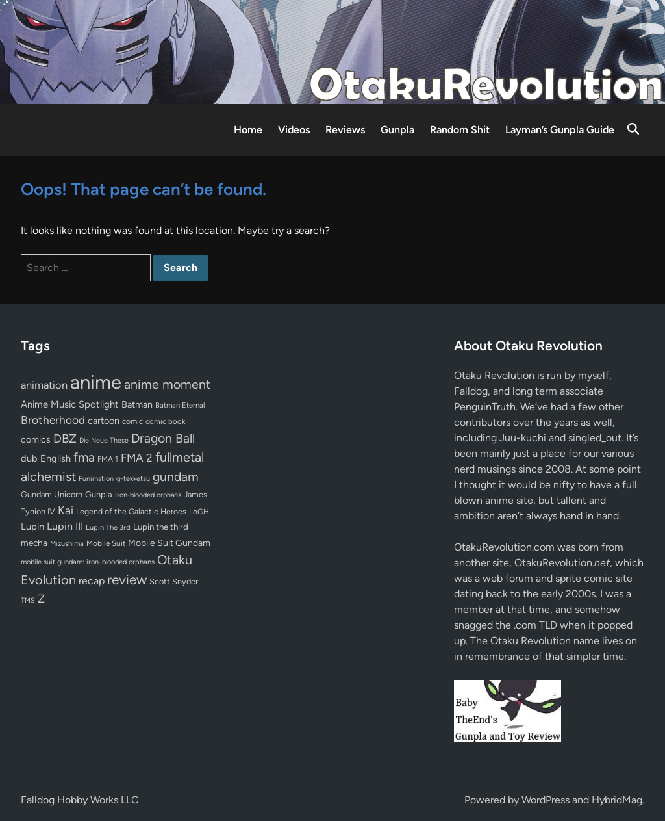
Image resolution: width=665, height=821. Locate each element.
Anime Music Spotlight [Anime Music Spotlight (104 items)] (70, 404)
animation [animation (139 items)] (44, 384)
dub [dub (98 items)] (29, 458)
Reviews (345, 130)
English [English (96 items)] (55, 458)
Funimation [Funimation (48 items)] (96, 479)
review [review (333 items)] (127, 579)
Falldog (471, 391)
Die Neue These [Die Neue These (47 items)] (104, 440)
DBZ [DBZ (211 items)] (65, 438)
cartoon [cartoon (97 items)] (103, 420)
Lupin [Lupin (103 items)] (32, 526)
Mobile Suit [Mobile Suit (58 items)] (105, 543)
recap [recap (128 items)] (92, 581)
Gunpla (397, 130)
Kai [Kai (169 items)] (65, 510)
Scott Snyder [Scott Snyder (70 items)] (173, 581)
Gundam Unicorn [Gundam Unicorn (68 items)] (51, 494)
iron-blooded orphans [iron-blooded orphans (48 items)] (148, 495)
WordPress (545, 800)
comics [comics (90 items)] (36, 439)
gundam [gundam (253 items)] (176, 476)
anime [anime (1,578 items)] (95, 382)
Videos (294, 130)
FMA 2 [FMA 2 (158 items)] (137, 457)
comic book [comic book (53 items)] (165, 421)
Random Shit (460, 130)
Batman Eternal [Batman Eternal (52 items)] (180, 405)
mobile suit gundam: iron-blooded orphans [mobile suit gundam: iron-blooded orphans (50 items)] (88, 562)
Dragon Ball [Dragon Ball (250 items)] (163, 438)
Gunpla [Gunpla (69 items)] (98, 494)
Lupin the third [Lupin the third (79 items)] (160, 526)
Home (248, 130)
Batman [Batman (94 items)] (137, 404)
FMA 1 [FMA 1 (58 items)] (107, 458)
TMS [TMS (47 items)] (28, 600)
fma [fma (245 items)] (84, 457)
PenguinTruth (485, 406)
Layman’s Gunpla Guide (559, 130)
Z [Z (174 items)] (41, 598)
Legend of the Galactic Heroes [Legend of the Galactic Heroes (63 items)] (131, 511)
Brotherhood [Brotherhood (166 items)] (53, 419)
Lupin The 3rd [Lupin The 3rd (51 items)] (108, 527)
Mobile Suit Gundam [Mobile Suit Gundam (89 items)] (169, 543)
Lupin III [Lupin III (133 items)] (65, 526)
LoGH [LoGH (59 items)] (199, 511)
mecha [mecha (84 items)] (34, 543)
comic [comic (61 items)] (132, 421)
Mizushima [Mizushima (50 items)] (67, 544)
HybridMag (617, 800)
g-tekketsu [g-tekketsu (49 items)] (133, 479)
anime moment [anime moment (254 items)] (167, 384)
